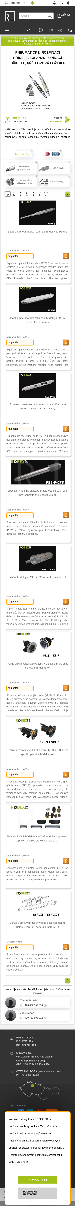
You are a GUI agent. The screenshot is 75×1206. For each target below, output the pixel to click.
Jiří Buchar (27, 1012)
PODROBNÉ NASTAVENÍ (30, 1193)
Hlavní (13, 38)
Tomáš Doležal (29, 1000)
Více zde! (22, 1162)
